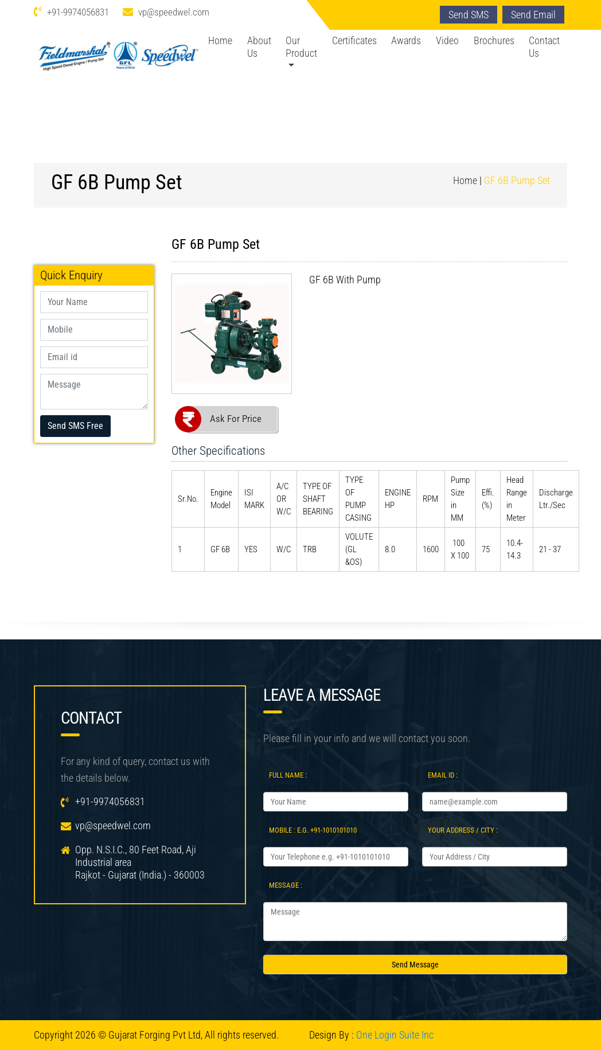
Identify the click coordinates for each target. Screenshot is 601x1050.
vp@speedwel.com (173, 12)
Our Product (301, 46)
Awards (406, 40)
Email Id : (443, 775)
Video (447, 40)
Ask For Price (236, 418)
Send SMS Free (75, 425)
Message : (285, 885)
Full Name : (288, 775)
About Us (259, 46)
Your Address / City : (463, 830)
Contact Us (544, 46)
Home (220, 40)
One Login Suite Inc (395, 1035)
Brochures (494, 40)
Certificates (354, 40)
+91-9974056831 (78, 12)
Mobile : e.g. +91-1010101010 (313, 830)
